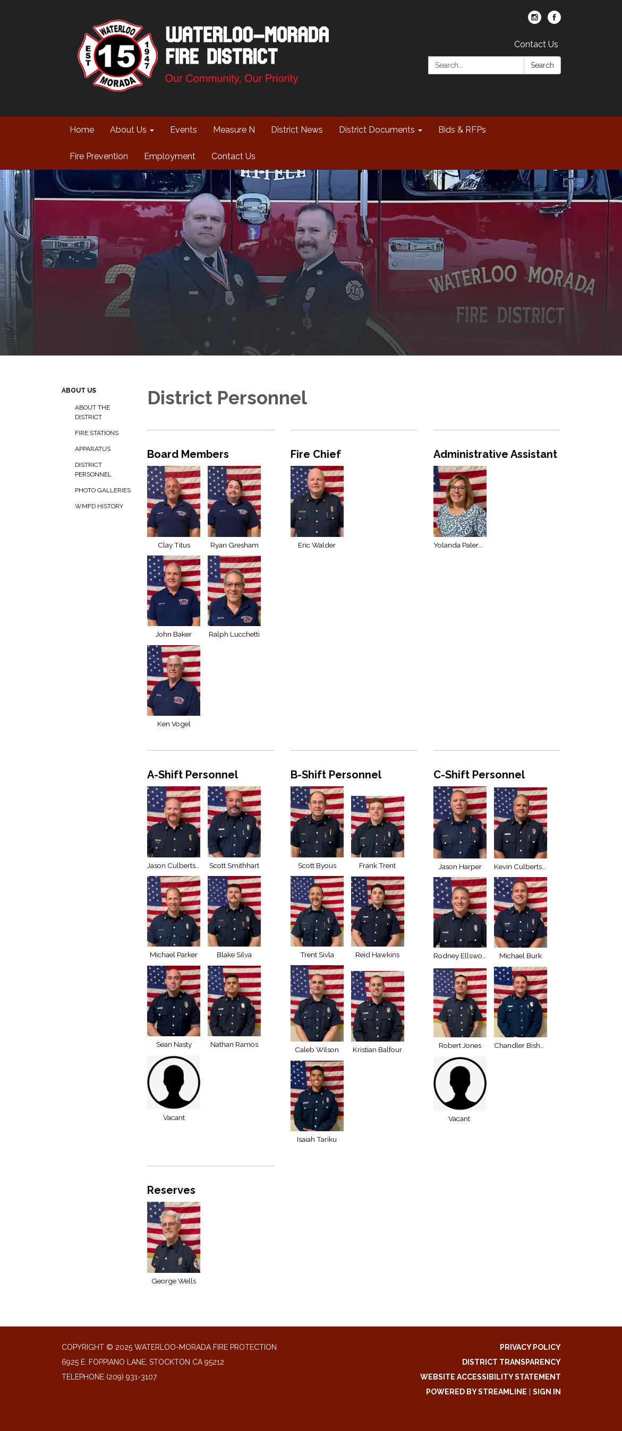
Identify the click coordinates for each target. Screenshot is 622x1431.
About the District (92, 412)
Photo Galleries (103, 490)
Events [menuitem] (183, 130)
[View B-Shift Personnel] (354, 775)
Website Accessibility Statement (490, 1377)
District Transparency (511, 1362)
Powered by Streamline (476, 1391)
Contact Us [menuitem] (233, 156)
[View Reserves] (210, 1190)
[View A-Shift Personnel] (210, 775)
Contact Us (536, 44)
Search (542, 65)
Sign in (547, 1391)
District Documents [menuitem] (377, 130)
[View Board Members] (210, 454)
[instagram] (534, 21)
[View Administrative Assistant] (496, 454)
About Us (79, 390)
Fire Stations (96, 433)
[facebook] (554, 21)
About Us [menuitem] (128, 130)
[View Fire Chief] (354, 454)
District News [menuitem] (297, 130)
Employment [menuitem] (169, 156)
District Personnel (93, 469)
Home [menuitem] (82, 130)
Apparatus (92, 449)
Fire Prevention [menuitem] (99, 156)
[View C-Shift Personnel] (496, 775)
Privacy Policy (530, 1347)
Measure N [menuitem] (234, 130)
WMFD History (99, 506)
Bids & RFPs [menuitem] (462, 130)
